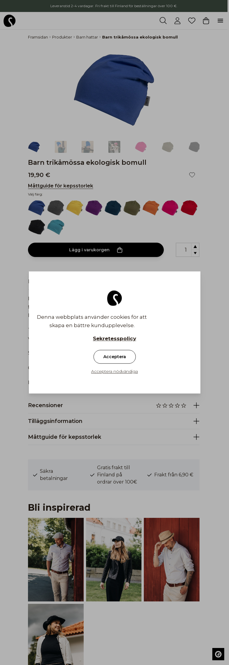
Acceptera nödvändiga (114, 371)
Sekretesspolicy (114, 339)
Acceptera (114, 357)
